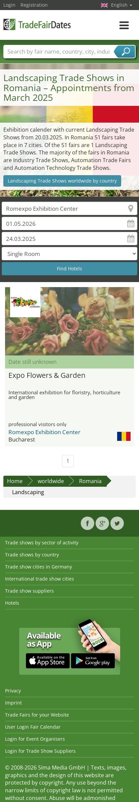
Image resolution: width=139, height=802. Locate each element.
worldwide (51, 481)
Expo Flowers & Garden (46, 375)
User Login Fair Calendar (33, 727)
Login (9, 5)
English (121, 5)
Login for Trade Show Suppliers (40, 751)
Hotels (12, 603)
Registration (34, 5)
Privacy (13, 690)
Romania (90, 481)
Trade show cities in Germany (38, 566)
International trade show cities (39, 579)
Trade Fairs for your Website (37, 715)
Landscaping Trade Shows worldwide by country (62, 181)
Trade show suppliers (29, 591)
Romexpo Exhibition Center (44, 432)
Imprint (13, 702)
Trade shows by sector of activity (41, 542)
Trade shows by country (32, 554)
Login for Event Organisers (35, 739)
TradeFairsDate (37, 24)
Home (15, 481)
